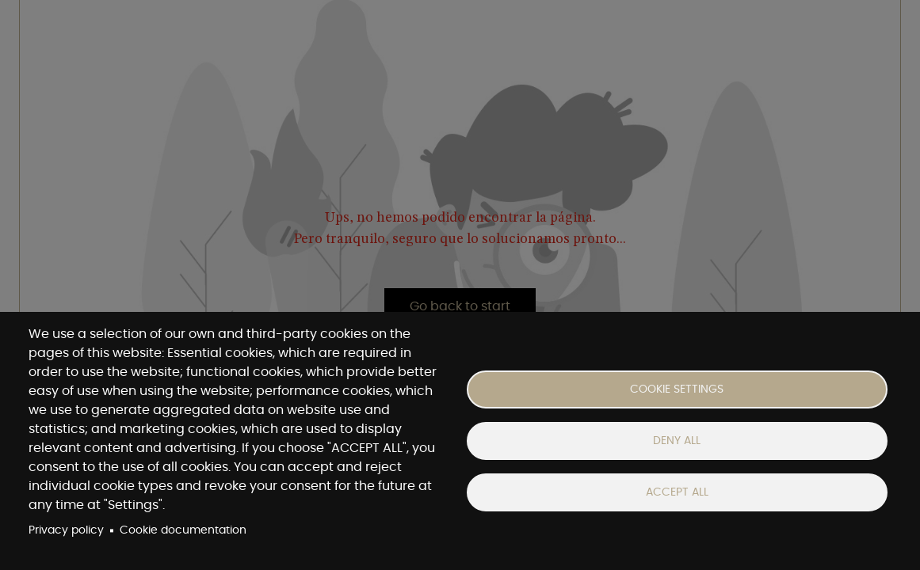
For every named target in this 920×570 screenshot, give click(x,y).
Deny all (676, 440)
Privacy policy (66, 530)
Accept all (677, 492)
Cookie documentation (183, 530)
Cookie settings (676, 389)
